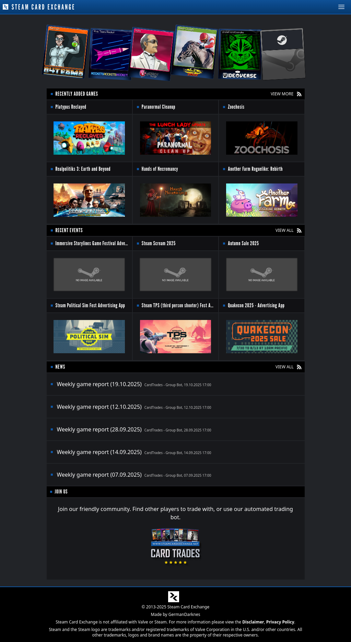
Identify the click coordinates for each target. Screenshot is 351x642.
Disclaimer (253, 622)
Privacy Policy (280, 622)
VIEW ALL (284, 230)
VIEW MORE (282, 94)
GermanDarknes (184, 614)
